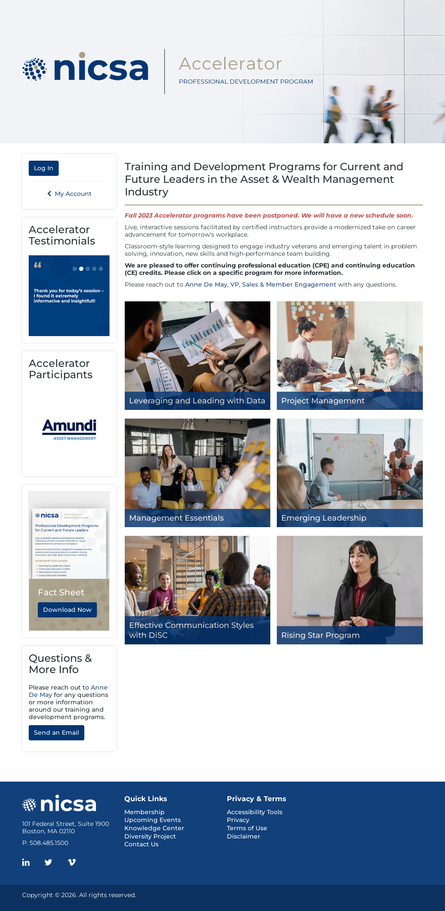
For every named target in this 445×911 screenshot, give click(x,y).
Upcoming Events (152, 820)
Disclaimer (243, 836)
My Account (69, 194)
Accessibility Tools (254, 812)
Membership (144, 812)
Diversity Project (150, 836)
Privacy (238, 820)
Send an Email (56, 732)
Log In (43, 168)
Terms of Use (247, 828)
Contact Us (141, 844)
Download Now (67, 610)
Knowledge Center (154, 828)
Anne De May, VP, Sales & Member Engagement (260, 284)
